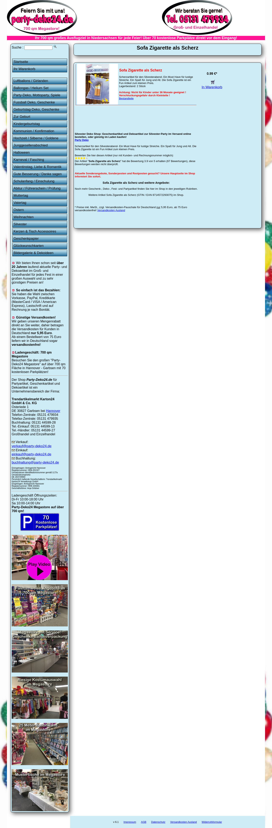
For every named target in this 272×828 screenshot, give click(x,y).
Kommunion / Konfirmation (34, 131)
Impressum (130, 822)
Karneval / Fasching (29, 160)
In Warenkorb (212, 85)
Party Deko (82, 140)
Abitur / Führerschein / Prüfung (37, 188)
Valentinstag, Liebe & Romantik (37, 167)
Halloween (22, 152)
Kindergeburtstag (27, 124)
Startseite (21, 62)
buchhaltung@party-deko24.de (35, 462)
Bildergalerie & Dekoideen (33, 253)
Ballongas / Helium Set (31, 88)
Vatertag (20, 203)
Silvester (20, 224)
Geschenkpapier (26, 238)
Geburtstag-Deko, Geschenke (36, 109)
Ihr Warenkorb (24, 69)
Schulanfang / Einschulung (34, 181)
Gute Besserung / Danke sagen (38, 174)
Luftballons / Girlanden (31, 81)
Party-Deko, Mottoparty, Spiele (37, 95)
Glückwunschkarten (29, 246)
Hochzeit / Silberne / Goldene (36, 138)
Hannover (53, 411)
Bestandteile (126, 98)
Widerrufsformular (212, 822)
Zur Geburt (22, 117)
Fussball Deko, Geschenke (34, 102)
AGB (143, 822)
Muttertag (21, 195)
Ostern (19, 210)
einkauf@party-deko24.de (31, 454)
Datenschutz (158, 822)
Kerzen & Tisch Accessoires (35, 231)
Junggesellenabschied (31, 145)
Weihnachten (24, 217)
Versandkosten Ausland (111, 210)
